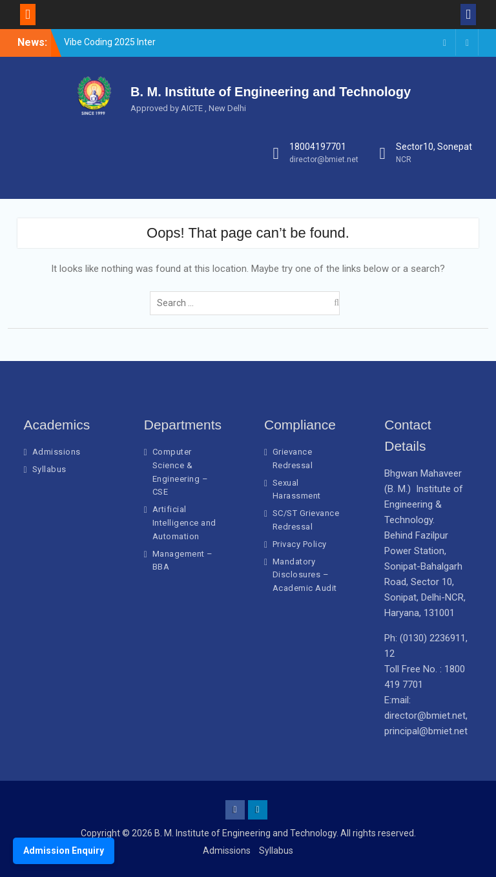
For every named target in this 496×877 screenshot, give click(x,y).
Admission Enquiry (63, 850)
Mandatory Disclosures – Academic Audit (305, 575)
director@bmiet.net (323, 159)
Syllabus (49, 469)
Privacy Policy (300, 544)
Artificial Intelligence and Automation (184, 522)
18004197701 (317, 146)
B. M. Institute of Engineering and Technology (270, 92)
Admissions (56, 452)
